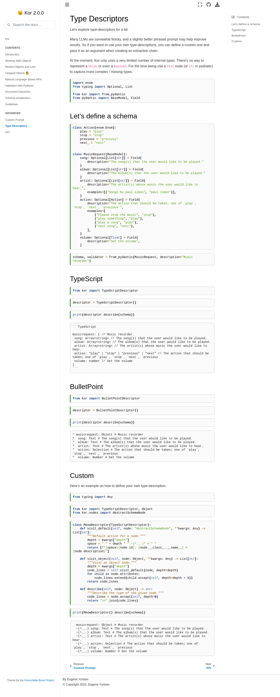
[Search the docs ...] (30, 25)
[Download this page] (217, 4)
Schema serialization (17, 98)
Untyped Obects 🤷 (17, 73)
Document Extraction (18, 91)
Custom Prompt (14, 119)
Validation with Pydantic (19, 85)
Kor (7, 38)
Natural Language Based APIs (23, 79)
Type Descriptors (16, 125)
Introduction (12, 54)
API (7, 132)
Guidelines (11, 104)
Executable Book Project (39, 680)
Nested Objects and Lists (20, 66)
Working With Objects (18, 60)
